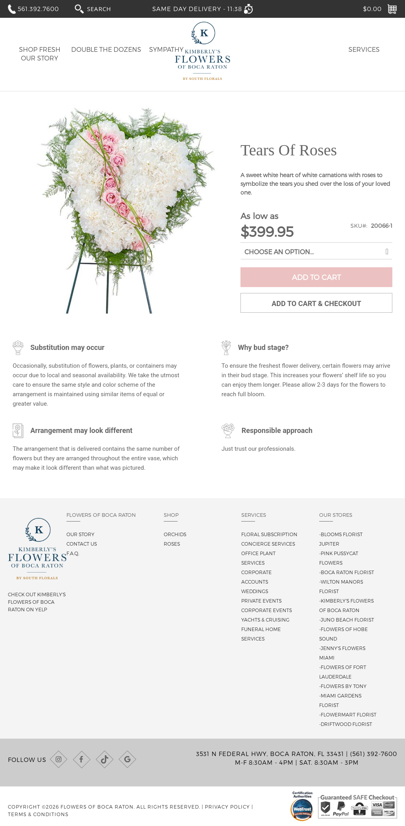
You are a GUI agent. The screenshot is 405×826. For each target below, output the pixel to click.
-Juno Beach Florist (346, 619)
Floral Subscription (269, 534)
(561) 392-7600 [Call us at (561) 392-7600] (373, 753)
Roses (172, 543)
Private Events (261, 600)
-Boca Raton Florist (346, 572)
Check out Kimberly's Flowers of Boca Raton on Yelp (37, 602)
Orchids (175, 534)
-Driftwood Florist (345, 724)
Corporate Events (266, 610)
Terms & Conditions (38, 814)
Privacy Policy (227, 806)
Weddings (254, 591)
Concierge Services (268, 543)
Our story (80, 534)
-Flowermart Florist (348, 714)
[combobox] (106, 8)
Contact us (81, 543)
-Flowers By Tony (343, 686)
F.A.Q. (72, 553)
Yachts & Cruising (265, 619)
